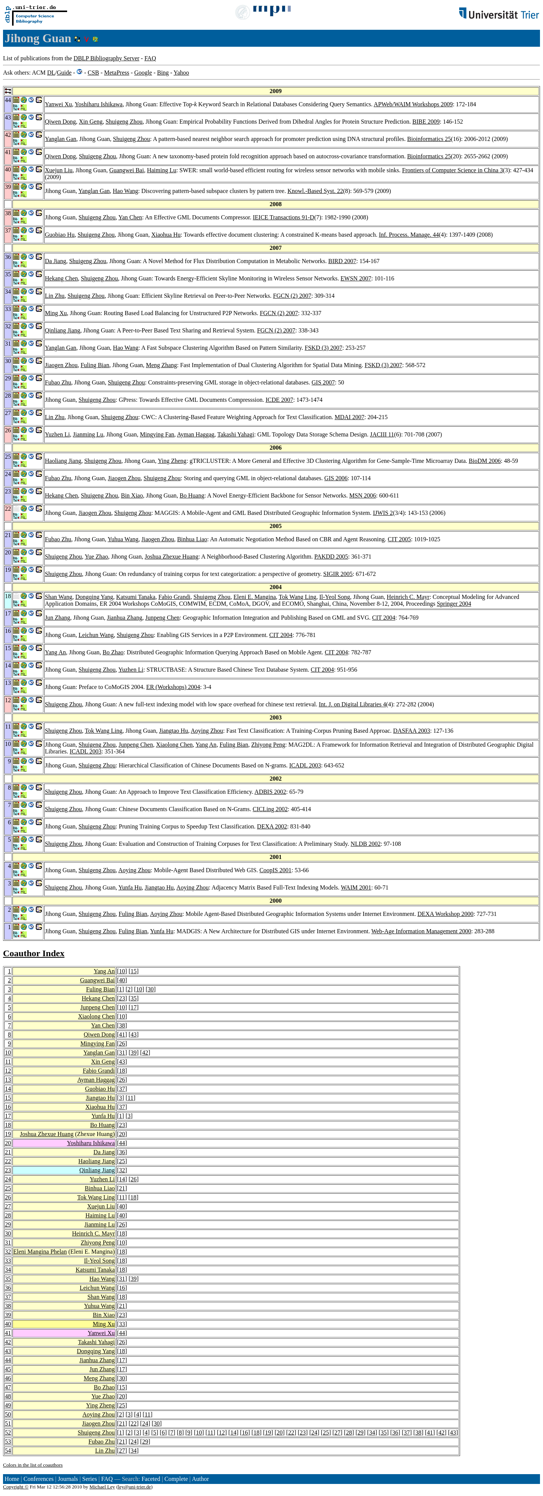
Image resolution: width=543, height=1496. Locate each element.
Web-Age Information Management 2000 (421, 931)
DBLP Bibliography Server (107, 58)
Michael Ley (102, 1487)
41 (122, 1034)
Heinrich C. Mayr (408, 597)
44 (122, 1143)
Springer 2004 (454, 603)
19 (8, 1134)
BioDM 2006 (485, 461)
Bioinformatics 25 (429, 139)
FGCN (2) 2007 (292, 295)
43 (133, 1034)
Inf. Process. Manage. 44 (409, 234)
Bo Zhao (113, 652)
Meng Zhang (161, 365)
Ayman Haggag (195, 434)
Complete (176, 1479)
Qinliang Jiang (62, 330)
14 (8, 1089)
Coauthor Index (33, 953)
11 (8, 1061)
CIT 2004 (383, 617)
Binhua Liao (192, 539)
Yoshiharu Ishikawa (99, 104)
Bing (163, 72)
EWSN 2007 (356, 278)
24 (8, 1179)
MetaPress (116, 72)
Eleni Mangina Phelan (40, 1251)
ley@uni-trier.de (134, 1487)
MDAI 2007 (349, 417)
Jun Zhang (57, 617)
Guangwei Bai (126, 170)
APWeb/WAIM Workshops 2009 (413, 104)
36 (122, 1152)
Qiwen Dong (60, 121)
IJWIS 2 (383, 513)
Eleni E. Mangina (254, 597)
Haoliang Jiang (63, 461)
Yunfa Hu (130, 887)
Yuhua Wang (123, 539)
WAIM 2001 (356, 887)
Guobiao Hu (60, 234)
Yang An (55, 652)
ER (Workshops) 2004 (173, 687)
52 (8, 1432)
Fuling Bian (95, 365)
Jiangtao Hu (173, 730)
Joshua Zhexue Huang (171, 556)
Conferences (38, 1479)
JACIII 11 (382, 434)
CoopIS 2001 (275, 870)
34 (8, 1269)
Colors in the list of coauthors (33, 1465)
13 (8, 1079)
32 (122, 1170)
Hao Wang (125, 191)
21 (8, 1152)
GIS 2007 (323, 382)
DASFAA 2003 (411, 730)
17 (133, 1007)
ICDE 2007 (279, 400)
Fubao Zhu (58, 382)
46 (8, 1378)
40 (122, 980)
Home (12, 1479)
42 (145, 1052)
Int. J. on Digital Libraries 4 (352, 704)
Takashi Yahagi (235, 434)
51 (8, 1423)
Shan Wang (58, 597)
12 (8, 1070)
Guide (64, 72)
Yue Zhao (96, 556)
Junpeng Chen (162, 617)
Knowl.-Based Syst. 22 (315, 191)
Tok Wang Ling (297, 597)
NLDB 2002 (366, 844)
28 (8, 1215)
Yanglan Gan (60, 139)
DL (51, 72)
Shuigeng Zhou (124, 121)
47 (8, 1387)
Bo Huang (191, 495)
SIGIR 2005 (338, 574)
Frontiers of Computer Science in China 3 (452, 170)
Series (89, 1479)
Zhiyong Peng (268, 744)
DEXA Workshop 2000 (445, 914)
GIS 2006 (336, 478)
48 (8, 1396)
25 (122, 1161)
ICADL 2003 (85, 751)
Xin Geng (91, 121)
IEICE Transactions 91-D (283, 217)
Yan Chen (130, 217)
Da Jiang (55, 261)
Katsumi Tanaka (135, 597)
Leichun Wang (96, 635)
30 (151, 989)
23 (122, 998)
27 (8, 1206)
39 (133, 1052)
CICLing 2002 (270, 809)
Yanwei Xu (58, 104)
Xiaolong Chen (174, 744)
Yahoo (181, 72)
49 (8, 1405)
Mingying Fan (157, 434)
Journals (68, 1479)
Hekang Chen (61, 278)
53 (8, 1441)
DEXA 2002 (272, 826)
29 (8, 1224)
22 (8, 1161)
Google (143, 72)
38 (122, 1025)
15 (133, 971)
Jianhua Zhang (124, 617)
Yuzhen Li (57, 434)
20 (122, 1134)
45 (8, 1369)
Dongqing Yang (94, 597)
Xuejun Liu (58, 170)
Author (200, 1479)
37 (122, 1089)
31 (122, 1052)
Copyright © (16, 1487)
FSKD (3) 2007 (323, 348)
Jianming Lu (88, 434)
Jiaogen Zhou (61, 365)
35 (133, 998)
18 (122, 1070)
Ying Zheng (172, 461)
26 (122, 1043)
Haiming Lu (161, 170)
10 (122, 971)
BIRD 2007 (342, 261)
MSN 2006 (362, 495)
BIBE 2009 (426, 121)
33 (8, 1260)
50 (8, 1414)
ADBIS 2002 (270, 792)
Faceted (150, 1479)
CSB (93, 72)
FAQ (150, 58)
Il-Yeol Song (334, 597)
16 (8, 1107)
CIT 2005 (399, 539)
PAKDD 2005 (331, 556)
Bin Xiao (132, 495)
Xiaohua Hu (166, 234)
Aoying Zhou (207, 730)
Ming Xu (56, 313)
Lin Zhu (54, 295)
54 (8, 1450)
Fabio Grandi (174, 597)
